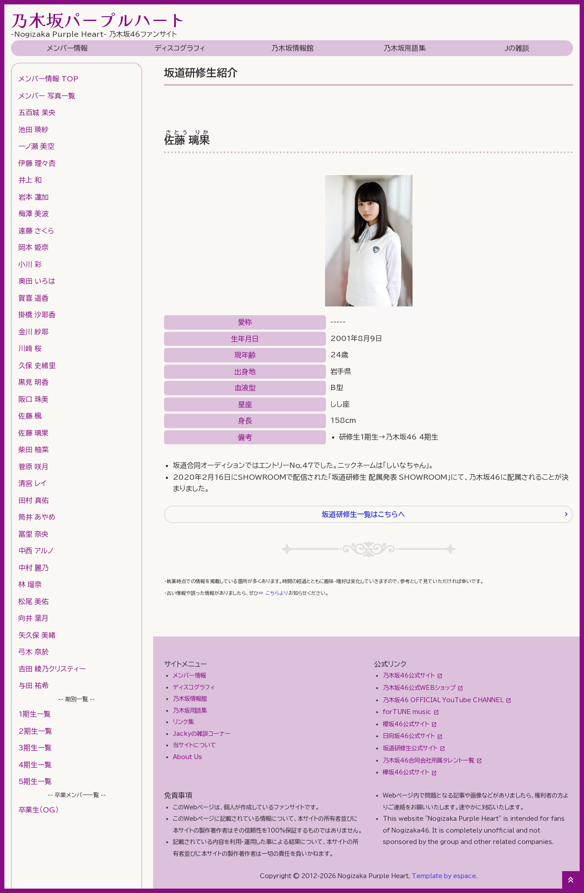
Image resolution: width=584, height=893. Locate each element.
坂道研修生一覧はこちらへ (363, 514)
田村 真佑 (33, 500)
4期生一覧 (35, 764)
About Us (187, 757)
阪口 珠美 (33, 399)
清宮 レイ (32, 483)
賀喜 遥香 (33, 298)
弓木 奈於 (33, 651)
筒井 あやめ (37, 516)
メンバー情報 (67, 48)
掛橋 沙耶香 (37, 314)
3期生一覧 (35, 747)
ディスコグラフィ (179, 48)
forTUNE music (407, 712)
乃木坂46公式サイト (409, 675)
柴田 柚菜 (33, 449)
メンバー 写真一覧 (46, 95)
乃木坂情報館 (292, 48)
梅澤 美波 (33, 213)
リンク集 (183, 722)
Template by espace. (444, 876)
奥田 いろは (36, 281)
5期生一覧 (35, 781)
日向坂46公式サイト (409, 736)
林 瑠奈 (30, 584)
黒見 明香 (33, 382)
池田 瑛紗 (33, 129)
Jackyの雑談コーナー (202, 734)
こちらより (277, 593)
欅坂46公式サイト (406, 772)
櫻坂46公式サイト (406, 724)
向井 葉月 (33, 618)
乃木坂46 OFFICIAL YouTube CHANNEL (443, 700)
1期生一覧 (34, 713)
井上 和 (30, 179)
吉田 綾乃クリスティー (52, 668)
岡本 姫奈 (33, 247)
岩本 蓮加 (33, 196)
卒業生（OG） (38, 809)
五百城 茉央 (37, 112)
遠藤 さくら (36, 230)
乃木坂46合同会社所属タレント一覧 (428, 760)
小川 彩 (30, 264)
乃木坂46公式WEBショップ (419, 688)
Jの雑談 (517, 48)
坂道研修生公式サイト (410, 748)
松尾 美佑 (33, 601)
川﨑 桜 (30, 348)
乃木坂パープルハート (98, 19)
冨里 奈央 (33, 534)
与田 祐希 (33, 685)
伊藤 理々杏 (37, 163)
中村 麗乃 (33, 567)
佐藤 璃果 (33, 432)
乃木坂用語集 (405, 48)
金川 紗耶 (33, 331)
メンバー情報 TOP (48, 78)
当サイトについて (194, 745)
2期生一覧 (35, 731)
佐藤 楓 (30, 415)
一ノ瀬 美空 (36, 146)
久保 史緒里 (37, 365)
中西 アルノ (35, 550)
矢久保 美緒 (37, 635)
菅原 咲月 (33, 466)
